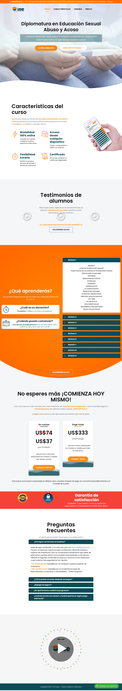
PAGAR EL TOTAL (78, 459)
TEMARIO (78, 9)
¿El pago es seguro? (40, 585)
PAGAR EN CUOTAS (44, 468)
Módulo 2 (69, 317)
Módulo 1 (69, 260)
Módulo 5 (69, 334)
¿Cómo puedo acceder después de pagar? (50, 580)
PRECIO (88, 9)
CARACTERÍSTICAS (62, 9)
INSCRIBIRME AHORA (61, 229)
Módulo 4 (69, 328)
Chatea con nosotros (106, 685)
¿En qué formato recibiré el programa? (49, 591)
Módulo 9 (69, 356)
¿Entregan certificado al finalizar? (47, 542)
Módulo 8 (69, 350)
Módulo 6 (69, 339)
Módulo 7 (69, 345)
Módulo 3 (69, 323)
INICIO (47, 9)
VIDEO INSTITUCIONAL (74, 48)
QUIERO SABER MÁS (45, 48)
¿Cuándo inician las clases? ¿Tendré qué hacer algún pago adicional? (58, 598)
